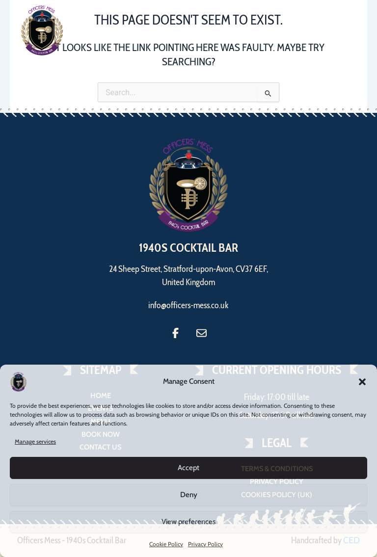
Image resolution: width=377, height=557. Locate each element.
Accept (188, 467)
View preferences (188, 521)
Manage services (35, 441)
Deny (188, 494)
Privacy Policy (205, 544)
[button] (362, 382)
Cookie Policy (166, 544)
